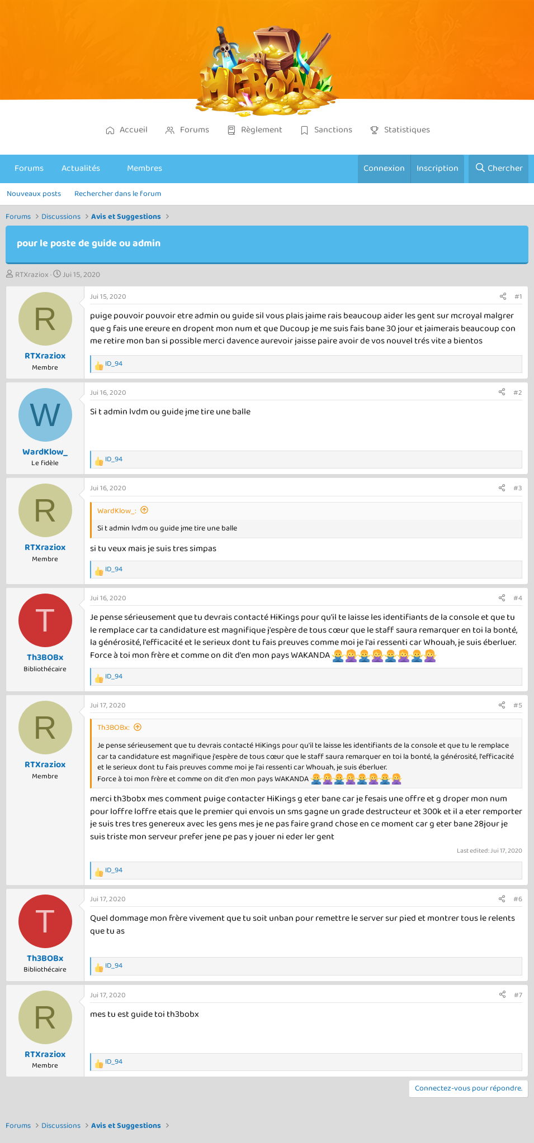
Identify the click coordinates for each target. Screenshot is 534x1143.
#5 (517, 705)
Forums (29, 168)
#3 (517, 488)
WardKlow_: (116, 511)
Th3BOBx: (113, 727)
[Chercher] (498, 169)
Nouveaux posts (34, 194)
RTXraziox (32, 275)
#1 (518, 297)
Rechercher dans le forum (117, 194)
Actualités (81, 168)
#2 (517, 393)
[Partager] (503, 297)
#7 (518, 995)
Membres (144, 168)
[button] (109, 169)
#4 (517, 598)
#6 (517, 899)
